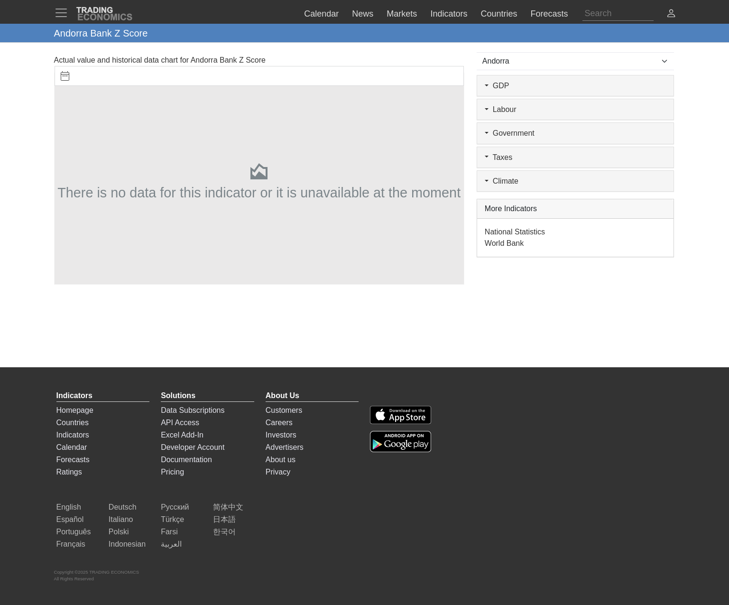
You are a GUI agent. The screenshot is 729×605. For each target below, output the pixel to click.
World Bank (504, 243)
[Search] (618, 13)
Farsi (169, 532)
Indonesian (127, 544)
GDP (497, 85)
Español (70, 519)
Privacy (278, 472)
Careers (279, 423)
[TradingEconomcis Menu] (64, 13)
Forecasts (73, 460)
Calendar (71, 447)
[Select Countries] (575, 61)
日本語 (224, 519)
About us (280, 460)
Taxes (498, 157)
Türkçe (172, 519)
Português (73, 532)
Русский (175, 507)
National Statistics (515, 232)
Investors (281, 435)
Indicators (72, 435)
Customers (284, 410)
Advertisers (285, 447)
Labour (501, 109)
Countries (72, 423)
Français (70, 544)
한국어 (224, 532)
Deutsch (123, 507)
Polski (119, 532)
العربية (171, 544)
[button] (671, 14)
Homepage (74, 410)
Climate (501, 181)
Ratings (69, 472)
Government (510, 133)
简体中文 (228, 507)
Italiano (121, 519)
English (68, 507)
